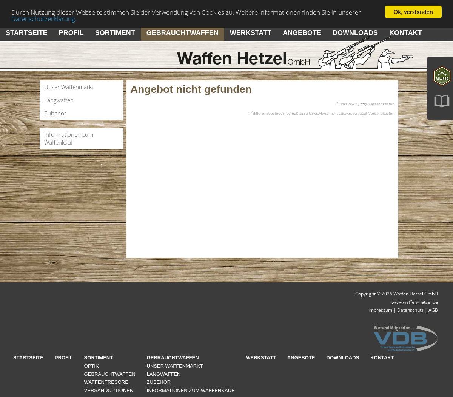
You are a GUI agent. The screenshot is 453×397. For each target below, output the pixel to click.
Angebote (302, 33)
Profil (71, 33)
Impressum (380, 310)
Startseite (27, 33)
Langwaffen (59, 100)
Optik (91, 366)
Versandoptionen (109, 390)
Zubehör (55, 113)
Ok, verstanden (413, 12)
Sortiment (115, 33)
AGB (433, 310)
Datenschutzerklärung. (44, 18)
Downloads (355, 33)
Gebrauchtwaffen (182, 33)
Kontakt (405, 33)
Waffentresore (106, 382)
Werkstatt (250, 33)
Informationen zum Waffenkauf (68, 138)
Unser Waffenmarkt (69, 87)
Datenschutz (410, 310)
